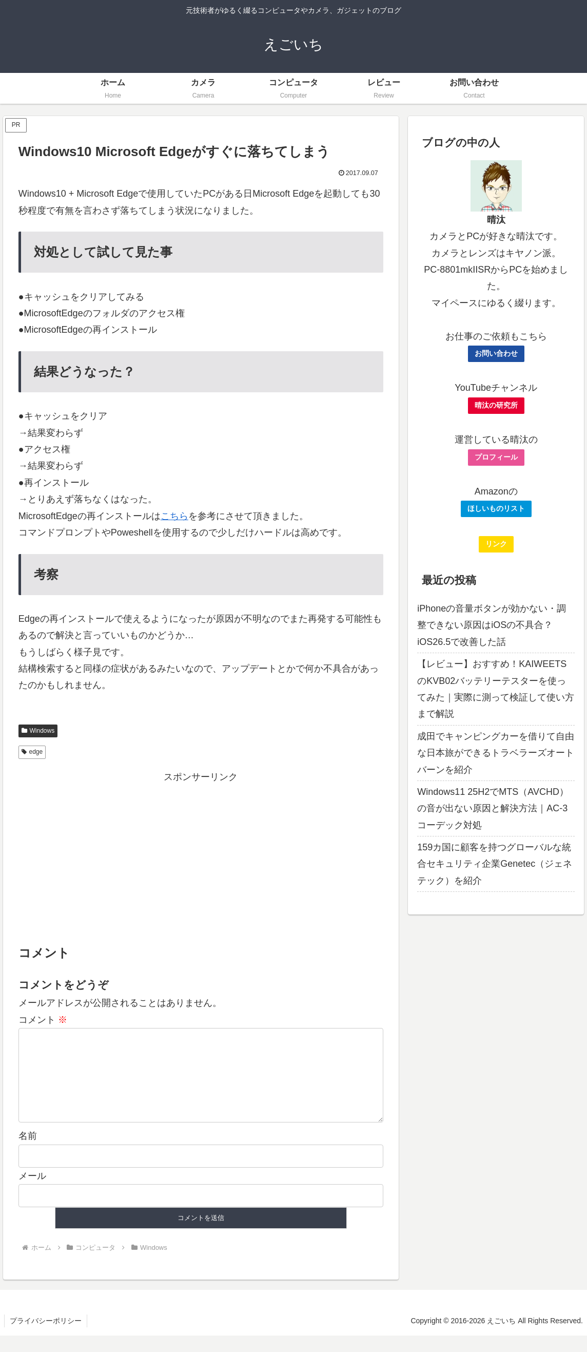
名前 (27, 1152)
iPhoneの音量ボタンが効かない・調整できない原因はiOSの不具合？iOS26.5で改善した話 (491, 625)
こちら (174, 516)
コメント (42, 1020)
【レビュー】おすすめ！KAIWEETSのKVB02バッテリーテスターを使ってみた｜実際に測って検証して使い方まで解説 (495, 689)
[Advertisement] (200, 857)
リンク (496, 544)
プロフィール (496, 457)
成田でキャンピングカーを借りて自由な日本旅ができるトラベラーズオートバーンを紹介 (495, 753)
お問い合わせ (496, 353)
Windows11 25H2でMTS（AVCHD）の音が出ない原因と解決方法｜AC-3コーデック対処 (493, 808)
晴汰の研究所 (496, 405)
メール (32, 1192)
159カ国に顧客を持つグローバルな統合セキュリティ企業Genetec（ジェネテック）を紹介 (494, 864)
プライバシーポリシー (46, 1337)
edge (32, 751)
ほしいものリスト (496, 508)
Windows (38, 730)
